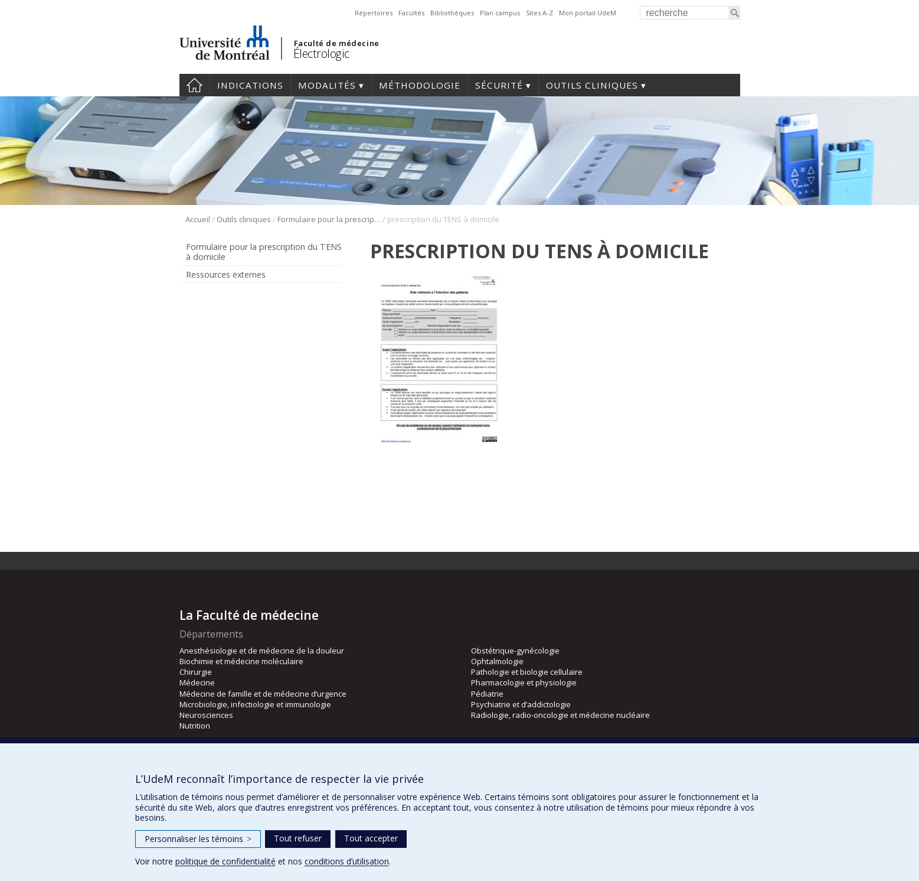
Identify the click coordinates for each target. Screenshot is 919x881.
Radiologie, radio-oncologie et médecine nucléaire (560, 715)
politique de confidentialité (225, 861)
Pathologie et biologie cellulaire (527, 672)
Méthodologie (419, 85)
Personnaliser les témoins (198, 838)
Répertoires (374, 12)
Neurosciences (206, 715)
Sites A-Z (539, 12)
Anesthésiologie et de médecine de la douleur (261, 650)
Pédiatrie (487, 693)
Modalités (327, 85)
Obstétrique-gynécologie (515, 650)
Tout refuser (298, 838)
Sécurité (499, 85)
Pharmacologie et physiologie (524, 682)
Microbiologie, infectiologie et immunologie (255, 704)
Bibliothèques (452, 12)
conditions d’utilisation (347, 861)
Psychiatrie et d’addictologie (521, 704)
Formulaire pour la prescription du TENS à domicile (329, 219)
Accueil (194, 85)
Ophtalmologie (497, 661)
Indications (250, 85)
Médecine (197, 682)
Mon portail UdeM (587, 12)
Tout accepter (371, 838)
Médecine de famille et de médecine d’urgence (262, 693)
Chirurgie (195, 672)
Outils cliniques (592, 85)
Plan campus (500, 12)
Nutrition (194, 725)
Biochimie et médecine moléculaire (241, 661)
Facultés (411, 12)
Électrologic (321, 53)
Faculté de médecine (337, 43)
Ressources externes (226, 274)
